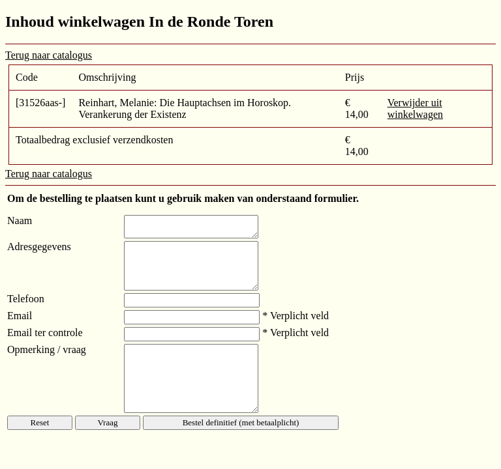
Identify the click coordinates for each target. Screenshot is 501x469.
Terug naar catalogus (48, 55)
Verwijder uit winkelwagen (415, 108)
